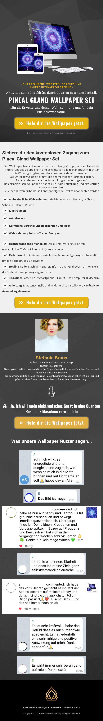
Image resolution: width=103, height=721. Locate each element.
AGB (78, 708)
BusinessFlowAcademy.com (36, 708)
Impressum (56, 708)
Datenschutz (69, 708)
